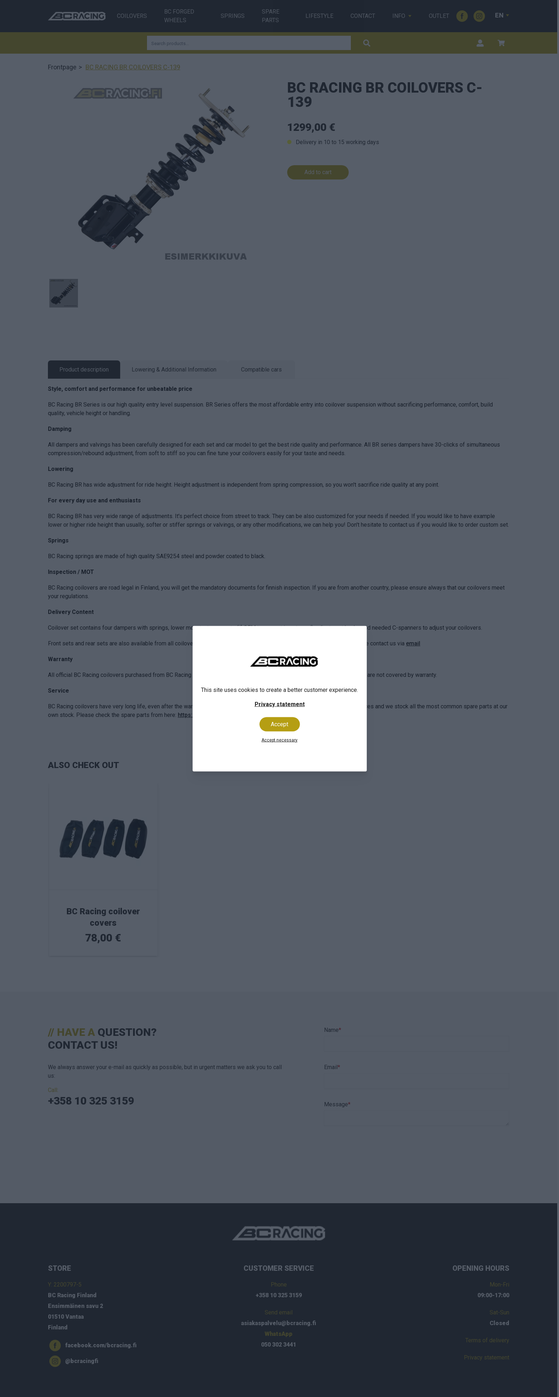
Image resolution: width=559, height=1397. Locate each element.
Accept (279, 723)
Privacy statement (280, 703)
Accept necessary (279, 739)
